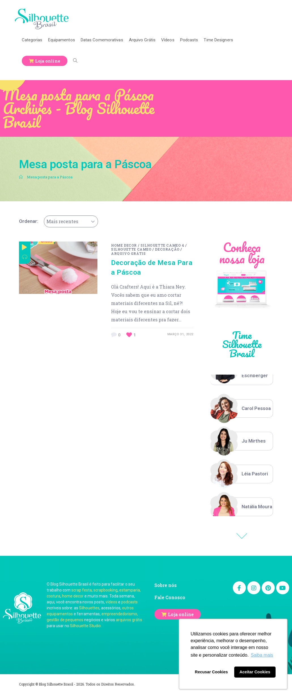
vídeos (111, 602)
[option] (241, 408)
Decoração (167, 249)
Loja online (181, 614)
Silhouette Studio (85, 625)
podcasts (129, 602)
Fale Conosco (169, 597)
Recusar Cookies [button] (211, 672)
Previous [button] (242, 536)
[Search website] (75, 60)
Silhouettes (89, 608)
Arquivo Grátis (128, 253)
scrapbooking (105, 590)
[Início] (21, 177)
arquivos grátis (129, 620)
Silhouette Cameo (131, 249)
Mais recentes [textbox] (62, 221)
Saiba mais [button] (262, 655)
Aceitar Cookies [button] (254, 672)
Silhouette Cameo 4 (162, 245)
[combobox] (71, 221)
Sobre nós (165, 585)
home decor (73, 596)
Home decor (124, 245)
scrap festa (81, 590)
